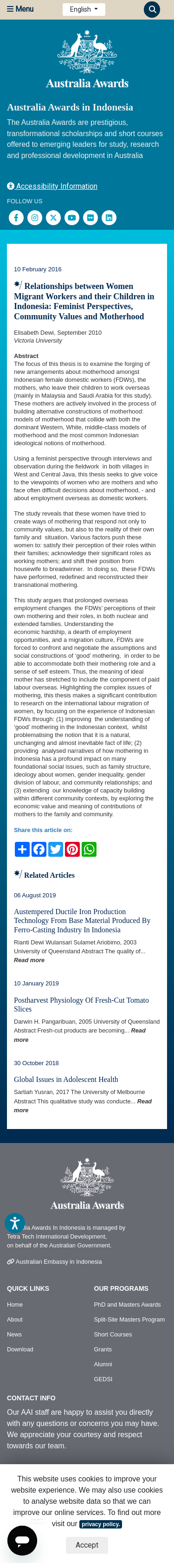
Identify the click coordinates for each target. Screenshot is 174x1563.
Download (20, 1349)
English (81, 9)
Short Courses (113, 1334)
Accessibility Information (52, 186)
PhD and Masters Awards (127, 1304)
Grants (103, 1349)
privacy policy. (101, 1524)
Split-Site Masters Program (129, 1319)
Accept (87, 1545)
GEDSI (103, 1379)
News (14, 1334)
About (14, 1319)
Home (15, 1304)
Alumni (103, 1364)
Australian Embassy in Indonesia (54, 1261)
